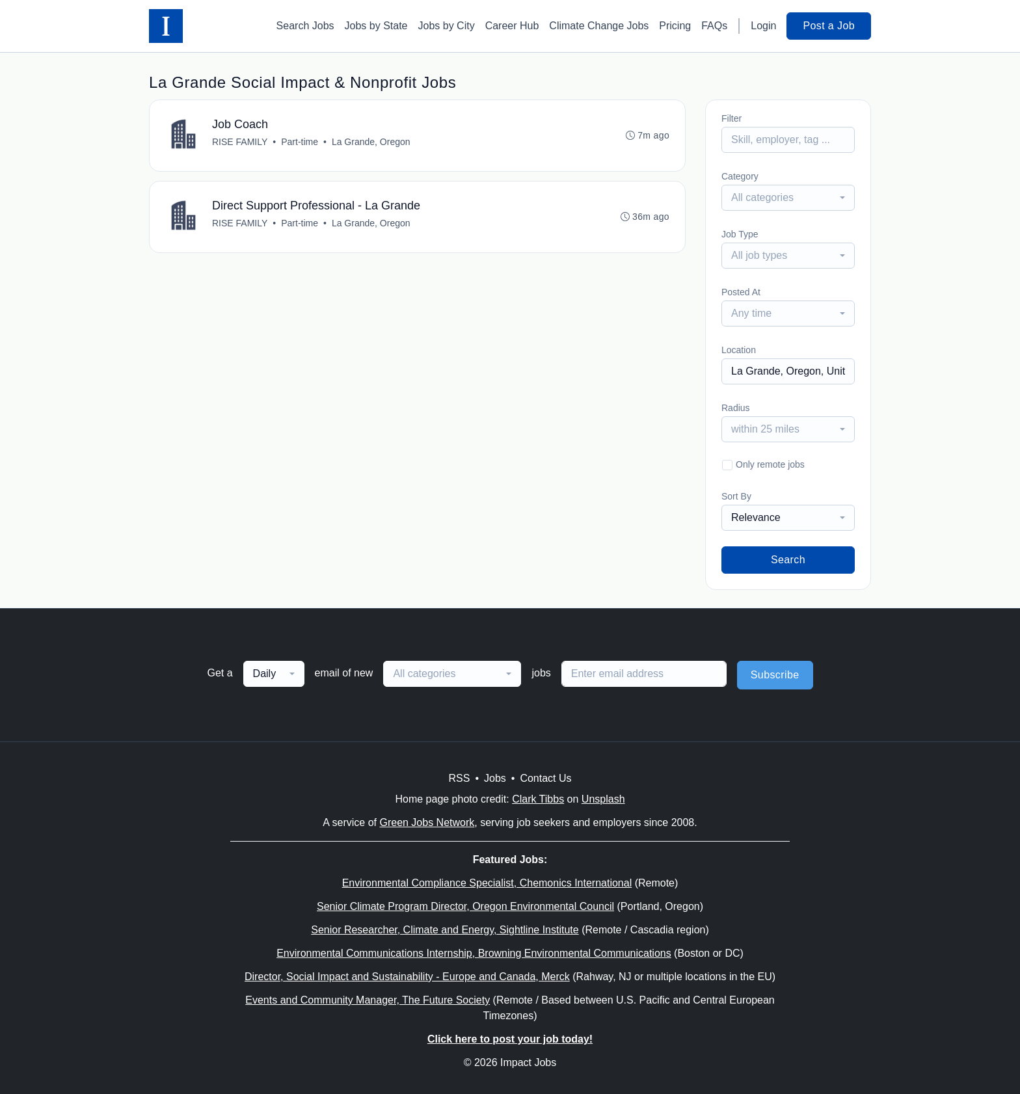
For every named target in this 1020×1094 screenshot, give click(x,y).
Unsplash (603, 799)
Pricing (675, 25)
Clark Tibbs (538, 799)
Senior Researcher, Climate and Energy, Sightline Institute (444, 929)
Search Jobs (305, 25)
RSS (459, 778)
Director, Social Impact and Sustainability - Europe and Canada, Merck (407, 976)
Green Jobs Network (426, 822)
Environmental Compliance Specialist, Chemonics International (487, 882)
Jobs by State (376, 25)
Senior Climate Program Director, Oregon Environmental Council (465, 906)
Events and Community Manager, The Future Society (367, 1000)
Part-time (299, 142)
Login (763, 25)
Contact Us (545, 778)
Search (788, 559)
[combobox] (788, 198)
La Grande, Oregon (371, 142)
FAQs (714, 25)
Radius (735, 408)
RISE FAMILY (239, 142)
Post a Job (829, 25)
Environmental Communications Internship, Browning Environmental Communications (473, 953)
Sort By (736, 496)
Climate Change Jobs (599, 25)
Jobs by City (446, 25)
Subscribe (775, 674)
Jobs (495, 778)
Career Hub (512, 25)
